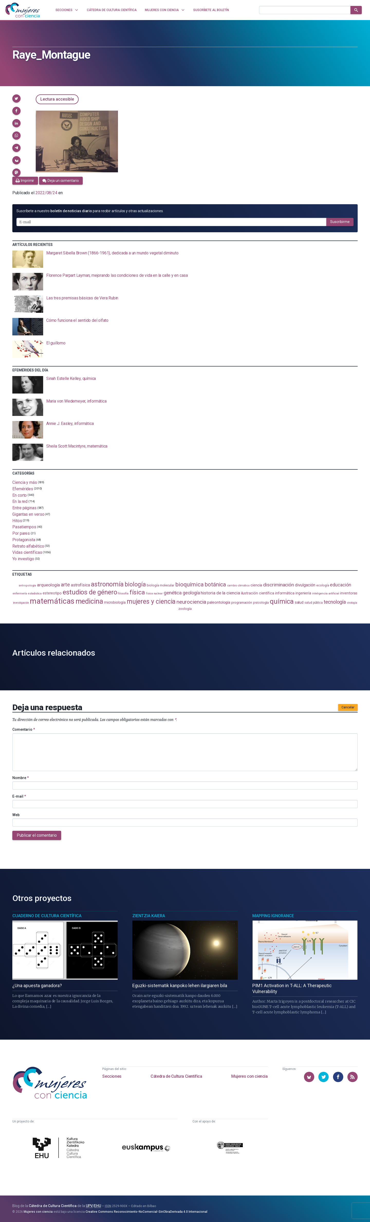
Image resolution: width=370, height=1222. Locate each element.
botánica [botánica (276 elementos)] (215, 584)
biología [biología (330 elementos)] (135, 584)
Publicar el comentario (37, 835)
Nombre (20, 778)
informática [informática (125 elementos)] (284, 593)
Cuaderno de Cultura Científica (46, 915)
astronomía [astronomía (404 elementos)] (107, 584)
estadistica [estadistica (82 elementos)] (35, 593)
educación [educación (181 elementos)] (340, 584)
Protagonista (23, 539)
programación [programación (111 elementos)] (241, 602)
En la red (19, 501)
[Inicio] (22, 10)
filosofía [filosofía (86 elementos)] (123, 593)
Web (16, 815)
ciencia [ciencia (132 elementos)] (256, 585)
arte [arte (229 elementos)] (65, 585)
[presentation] (185, 259)
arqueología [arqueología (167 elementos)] (48, 584)
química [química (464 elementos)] (281, 601)
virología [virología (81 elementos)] (352, 602)
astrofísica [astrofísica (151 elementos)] (80, 585)
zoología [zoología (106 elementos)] (184, 609)
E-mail (19, 796)
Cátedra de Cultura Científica (176, 1076)
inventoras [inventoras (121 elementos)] (348, 593)
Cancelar (347, 707)
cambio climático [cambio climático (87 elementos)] (238, 585)
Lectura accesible (57, 99)
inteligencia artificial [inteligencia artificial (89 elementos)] (325, 593)
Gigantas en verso (28, 514)
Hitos (17, 520)
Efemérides (22, 488)
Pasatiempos (24, 526)
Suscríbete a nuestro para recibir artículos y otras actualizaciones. (89, 211)
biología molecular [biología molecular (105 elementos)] (160, 585)
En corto (19, 495)
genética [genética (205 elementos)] (173, 593)
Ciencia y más (24, 482)
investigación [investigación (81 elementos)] (21, 602)
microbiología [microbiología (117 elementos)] (115, 602)
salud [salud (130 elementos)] (299, 602)
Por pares (21, 533)
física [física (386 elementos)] (137, 592)
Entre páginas (24, 507)
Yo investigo (23, 558)
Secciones (111, 1076)
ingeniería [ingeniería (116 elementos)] (303, 593)
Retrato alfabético (28, 545)
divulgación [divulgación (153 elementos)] (305, 585)
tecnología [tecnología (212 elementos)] (335, 602)
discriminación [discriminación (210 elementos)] (278, 585)
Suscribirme (340, 222)
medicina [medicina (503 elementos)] (89, 601)
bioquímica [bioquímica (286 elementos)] (189, 584)
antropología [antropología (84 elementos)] (27, 585)
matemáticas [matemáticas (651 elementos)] (52, 601)
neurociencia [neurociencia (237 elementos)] (191, 602)
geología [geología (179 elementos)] (191, 592)
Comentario (23, 729)
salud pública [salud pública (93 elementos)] (313, 602)
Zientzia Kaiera (148, 915)
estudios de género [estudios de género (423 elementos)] (90, 592)
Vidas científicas (27, 552)
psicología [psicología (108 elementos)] (261, 602)
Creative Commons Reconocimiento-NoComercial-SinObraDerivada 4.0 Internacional (146, 1212)
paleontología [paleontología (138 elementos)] (218, 602)
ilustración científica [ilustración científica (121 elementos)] (257, 593)
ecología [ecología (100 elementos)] (322, 585)
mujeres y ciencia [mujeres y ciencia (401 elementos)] (151, 601)
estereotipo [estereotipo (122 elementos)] (52, 593)
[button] (16, 98)
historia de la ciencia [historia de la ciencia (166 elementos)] (220, 592)
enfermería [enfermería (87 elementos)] (20, 593)
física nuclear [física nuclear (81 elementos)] (154, 593)
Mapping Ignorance (273, 915)
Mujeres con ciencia (249, 1076)
